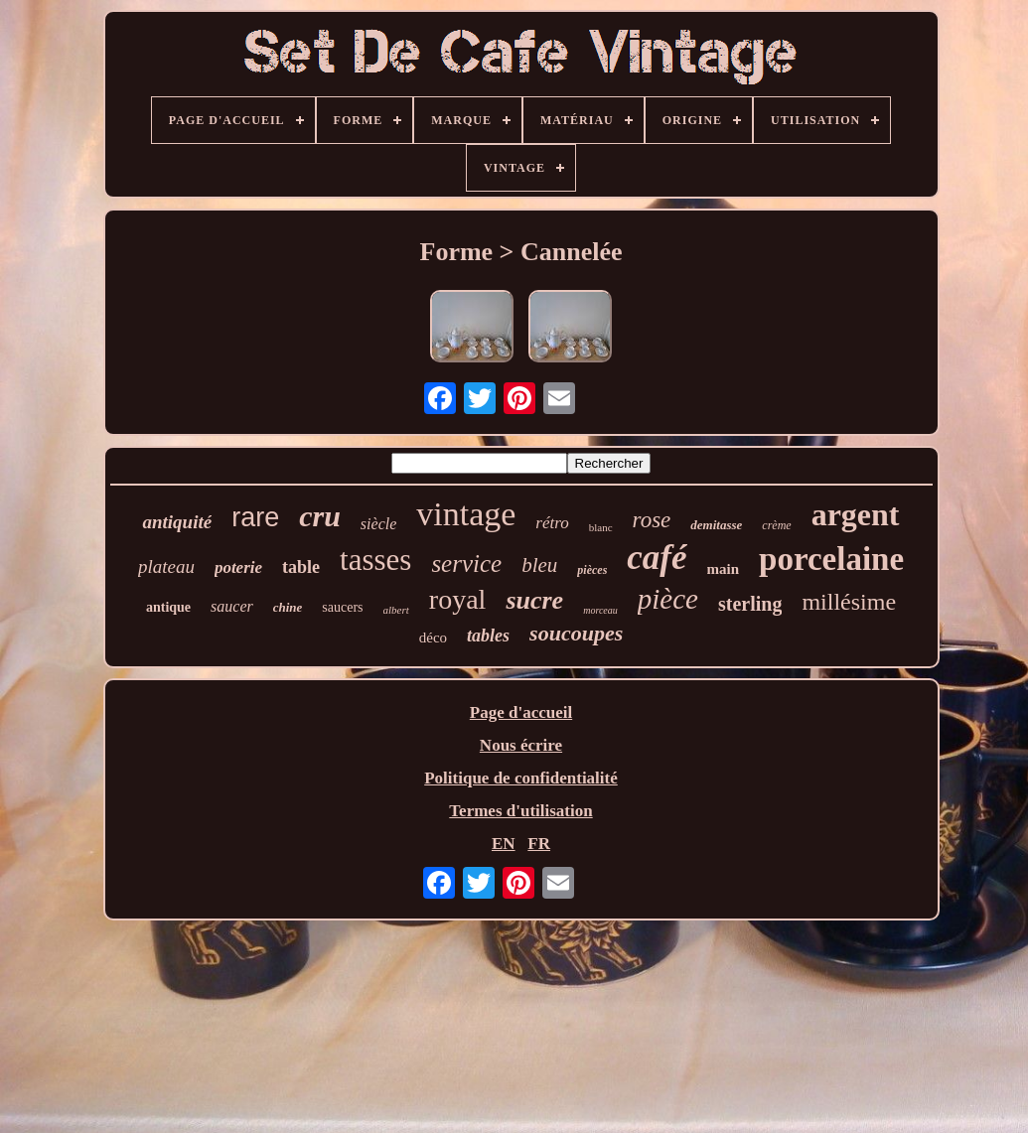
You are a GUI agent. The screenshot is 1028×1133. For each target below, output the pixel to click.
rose (652, 519)
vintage (465, 514)
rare (255, 517)
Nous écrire (521, 745)
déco (433, 637)
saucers (342, 607)
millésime (849, 602)
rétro (551, 522)
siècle (378, 523)
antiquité (177, 521)
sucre (534, 600)
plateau (166, 566)
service (466, 563)
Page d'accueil (521, 712)
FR (538, 843)
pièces (592, 570)
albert (396, 610)
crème (776, 525)
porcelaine (831, 559)
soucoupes (576, 633)
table (301, 567)
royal (458, 599)
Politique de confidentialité (521, 778)
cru (320, 515)
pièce (668, 599)
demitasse (716, 524)
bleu (539, 565)
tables (488, 635)
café (656, 557)
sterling (750, 604)
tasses (375, 559)
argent (855, 514)
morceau (600, 610)
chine (288, 607)
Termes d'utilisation (520, 810)
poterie (238, 567)
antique (168, 607)
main (723, 569)
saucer (232, 606)
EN (503, 843)
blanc (601, 527)
